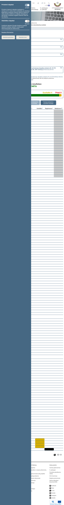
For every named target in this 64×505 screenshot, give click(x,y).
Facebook (53, 484)
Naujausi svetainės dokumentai (32, 477)
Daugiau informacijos (7, 32)
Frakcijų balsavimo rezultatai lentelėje (48, 102)
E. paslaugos (52, 469)
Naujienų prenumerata (54, 477)
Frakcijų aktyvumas (32, 23)
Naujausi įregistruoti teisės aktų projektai (35, 472)
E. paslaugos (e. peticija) (44, 8)
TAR (33, 3)
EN (44, 3)
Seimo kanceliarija (34, 8)
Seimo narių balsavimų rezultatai (38, 25)
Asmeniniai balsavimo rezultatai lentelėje (32, 102)
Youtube (53, 492)
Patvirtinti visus (23, 37)
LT (42, 3)
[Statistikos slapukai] (27, 21)
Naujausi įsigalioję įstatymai (32, 475)
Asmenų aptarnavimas (54, 466)
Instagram (53, 494)
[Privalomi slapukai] (27, 5)
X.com (52, 489)
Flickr (52, 487)
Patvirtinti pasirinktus (8, 37)
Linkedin (53, 496)
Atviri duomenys (53, 475)
